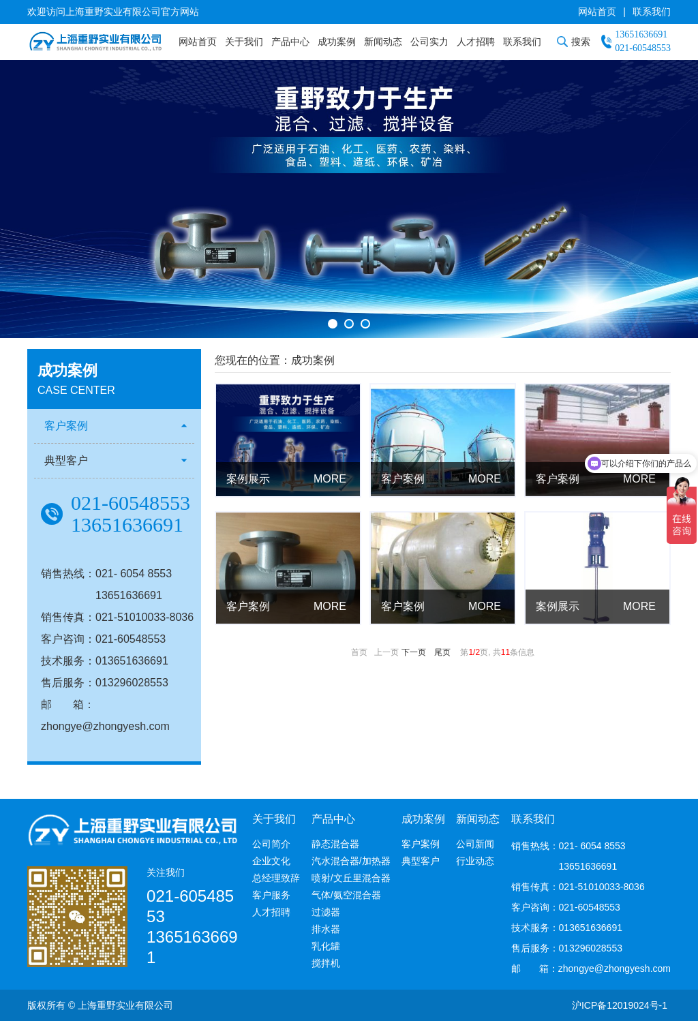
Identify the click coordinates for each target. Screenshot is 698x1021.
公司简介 (271, 843)
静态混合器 (335, 843)
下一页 (413, 652)
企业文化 (271, 860)
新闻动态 (383, 41)
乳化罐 (326, 946)
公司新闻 (475, 843)
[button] (332, 324)
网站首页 (597, 11)
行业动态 (475, 860)
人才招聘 (476, 41)
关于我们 (244, 41)
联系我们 (652, 11)
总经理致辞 (276, 877)
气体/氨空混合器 (346, 894)
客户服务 (271, 894)
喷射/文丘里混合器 (351, 877)
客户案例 (66, 425)
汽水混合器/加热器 (351, 860)
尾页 (442, 652)
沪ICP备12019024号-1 (619, 1005)
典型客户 (66, 460)
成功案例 (337, 41)
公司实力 (429, 41)
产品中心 (290, 41)
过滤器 (326, 911)
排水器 (326, 929)
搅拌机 (326, 963)
